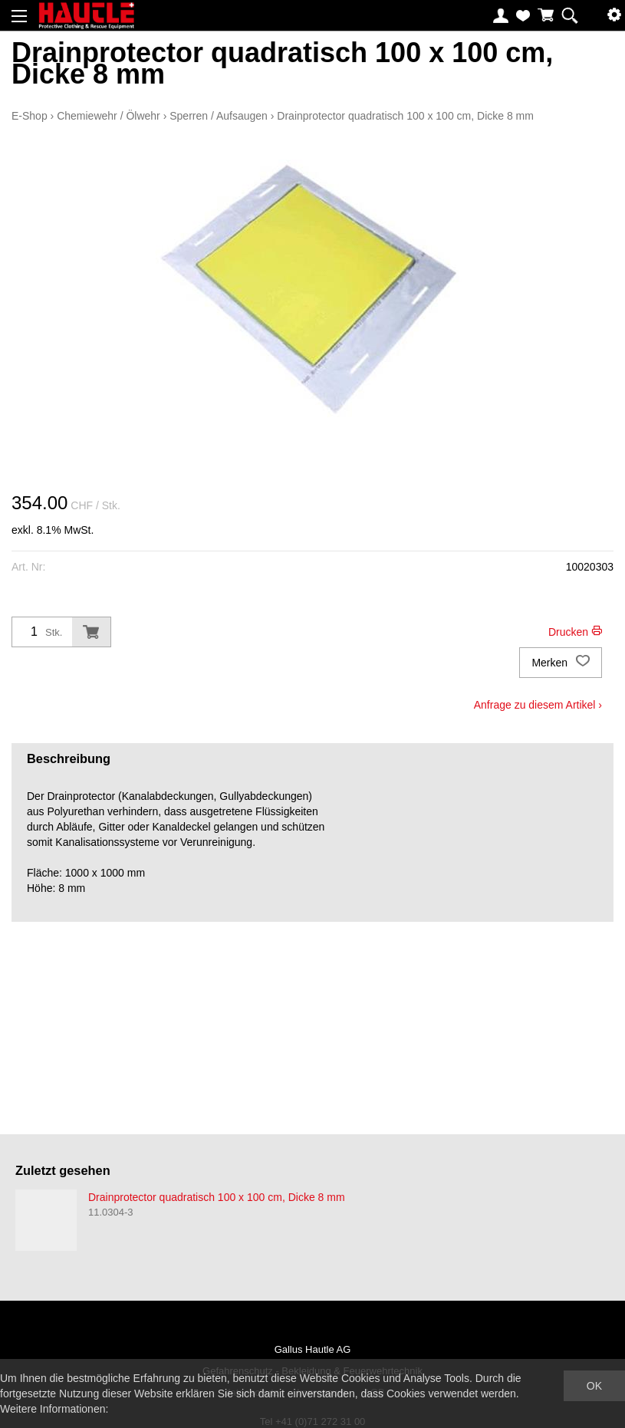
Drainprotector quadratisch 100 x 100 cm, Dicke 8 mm (405, 116)
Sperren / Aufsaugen (218, 116)
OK (594, 1386)
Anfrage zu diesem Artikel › (538, 705)
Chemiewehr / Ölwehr (108, 116)
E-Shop (30, 116)
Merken (560, 662)
